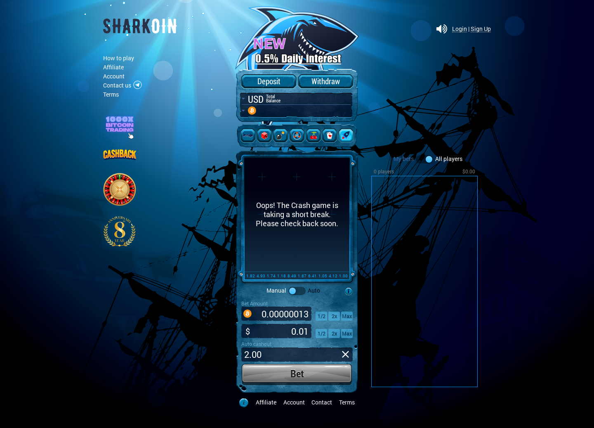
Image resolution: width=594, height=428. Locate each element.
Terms (111, 94)
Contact (321, 402)
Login (459, 29)
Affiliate (113, 67)
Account (114, 76)
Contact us (117, 85)
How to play (118, 58)
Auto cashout (256, 344)
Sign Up (481, 29)
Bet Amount (254, 303)
